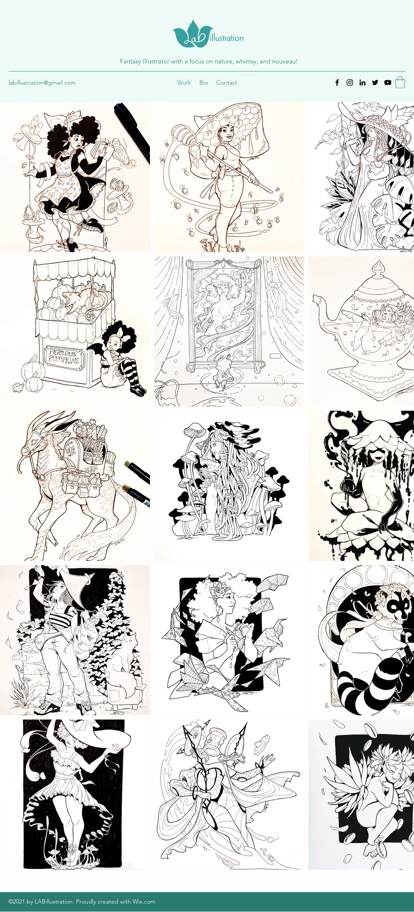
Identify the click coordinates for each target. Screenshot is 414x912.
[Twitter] (375, 82)
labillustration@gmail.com (42, 82)
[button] (400, 82)
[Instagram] (350, 82)
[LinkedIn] (362, 82)
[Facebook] (337, 82)
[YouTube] (388, 82)
